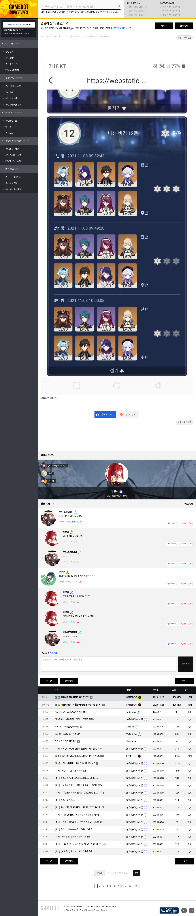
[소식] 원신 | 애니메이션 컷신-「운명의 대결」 (75, 719)
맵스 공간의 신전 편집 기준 (66, 741)
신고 (129, 28)
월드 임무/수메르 (77, 12)
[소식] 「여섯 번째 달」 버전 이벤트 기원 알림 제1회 (77, 815)
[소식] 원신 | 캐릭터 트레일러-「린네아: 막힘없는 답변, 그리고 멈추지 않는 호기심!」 (81, 807)
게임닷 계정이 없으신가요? (13, 30)
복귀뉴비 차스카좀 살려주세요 (67, 727)
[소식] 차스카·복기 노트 (65, 800)
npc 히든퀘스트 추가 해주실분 (67, 734)
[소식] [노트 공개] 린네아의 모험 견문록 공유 (73, 851)
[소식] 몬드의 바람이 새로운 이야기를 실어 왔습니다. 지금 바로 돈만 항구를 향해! (81, 844)
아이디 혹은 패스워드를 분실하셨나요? (17, 34)
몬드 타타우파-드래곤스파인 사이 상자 (71, 712)
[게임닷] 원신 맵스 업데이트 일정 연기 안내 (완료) (79, 756)
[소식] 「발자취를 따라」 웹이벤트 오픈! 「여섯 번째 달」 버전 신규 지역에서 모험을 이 (81, 785)
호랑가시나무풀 (92, 12)
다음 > (136, 886)
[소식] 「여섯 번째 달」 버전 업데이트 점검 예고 (75, 763)
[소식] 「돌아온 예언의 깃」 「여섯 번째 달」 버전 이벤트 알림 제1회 (81, 822)
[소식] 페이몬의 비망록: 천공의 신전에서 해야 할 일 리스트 (79, 749)
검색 (136, 873)
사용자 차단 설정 (185, 38)
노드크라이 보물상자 (109, 12)
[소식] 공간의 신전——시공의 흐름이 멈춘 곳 (73, 829)
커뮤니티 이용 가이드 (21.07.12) (75, 697)
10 (130, 886)
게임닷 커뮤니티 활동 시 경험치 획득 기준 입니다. (81, 705)
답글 (73, 522)
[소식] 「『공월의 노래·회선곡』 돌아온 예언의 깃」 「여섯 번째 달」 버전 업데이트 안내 (81, 793)
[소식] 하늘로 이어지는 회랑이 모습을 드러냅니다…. (76, 778)
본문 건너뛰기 (120, 28)
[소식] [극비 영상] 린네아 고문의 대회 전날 (72, 837)
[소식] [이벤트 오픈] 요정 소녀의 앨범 (70, 771)
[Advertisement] (117, 47)
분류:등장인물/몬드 (60, 12)
